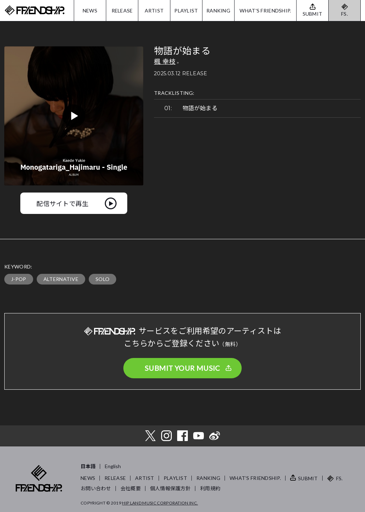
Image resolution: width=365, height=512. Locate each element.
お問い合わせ (96, 488)
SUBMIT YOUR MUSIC (182, 368)
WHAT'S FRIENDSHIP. (265, 10)
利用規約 (210, 488)
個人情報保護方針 (170, 488)
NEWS (90, 10)
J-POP (18, 279)
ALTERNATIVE (61, 279)
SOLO (102, 279)
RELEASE (122, 10)
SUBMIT (308, 478)
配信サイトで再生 (62, 203)
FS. (344, 14)
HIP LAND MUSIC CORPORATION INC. (160, 503)
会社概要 (130, 488)
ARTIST (154, 10)
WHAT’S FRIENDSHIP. (255, 478)
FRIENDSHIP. (34, 10)
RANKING (218, 10)
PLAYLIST (186, 10)
